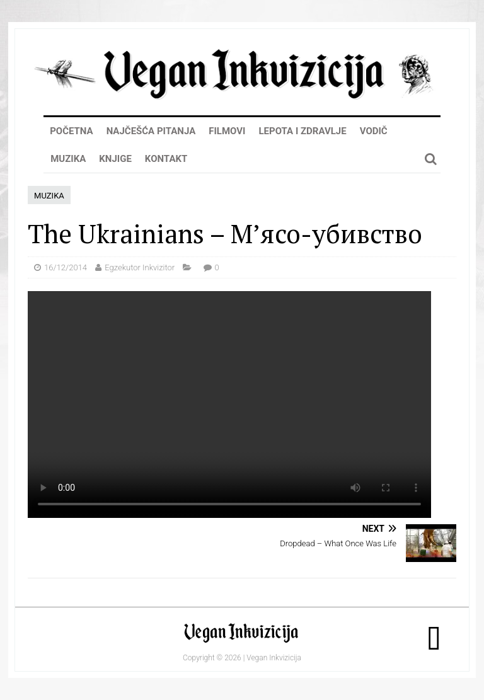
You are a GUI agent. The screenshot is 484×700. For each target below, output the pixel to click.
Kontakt (166, 158)
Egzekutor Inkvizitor (140, 267)
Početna (71, 131)
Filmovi (227, 131)
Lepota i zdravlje (302, 131)
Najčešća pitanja (151, 131)
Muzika (68, 158)
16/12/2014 (65, 267)
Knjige (115, 158)
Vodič (374, 131)
